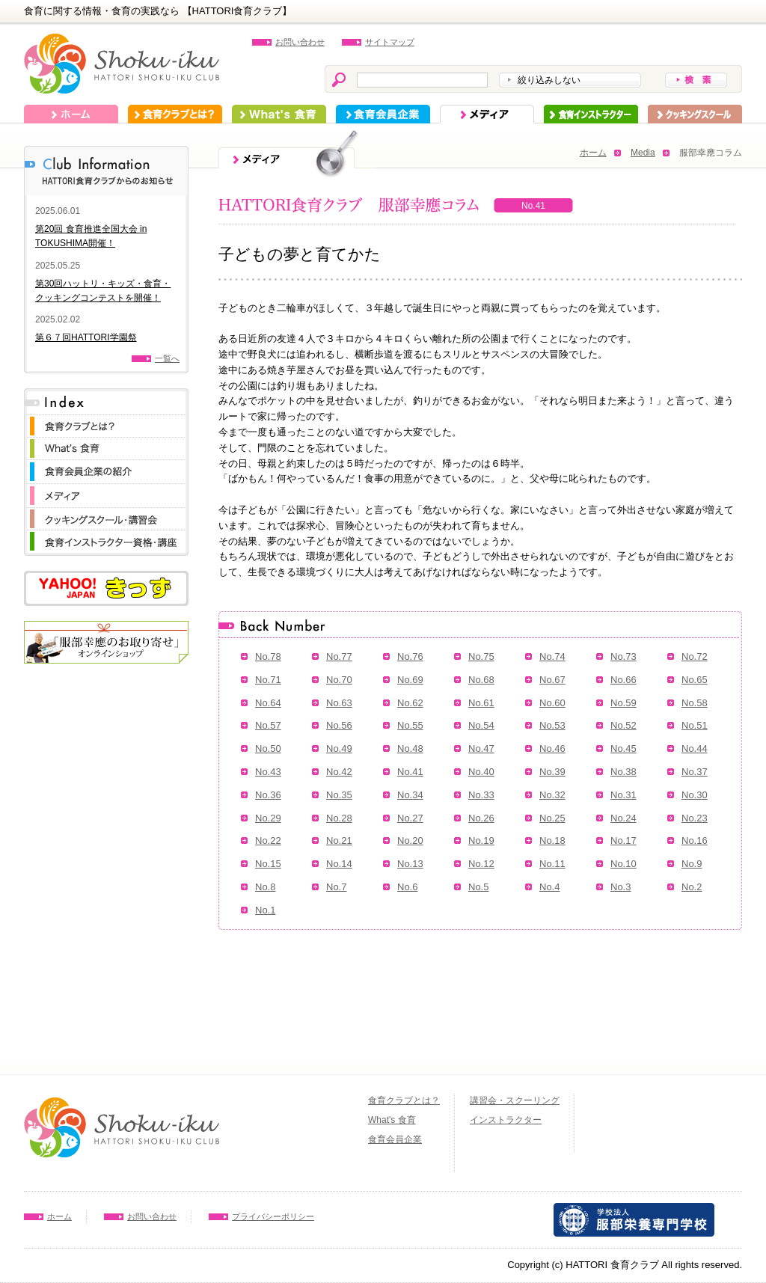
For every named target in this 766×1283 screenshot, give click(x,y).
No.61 (481, 702)
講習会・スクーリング (515, 1100)
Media (643, 152)
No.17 (623, 840)
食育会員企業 (383, 114)
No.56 (339, 725)
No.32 (552, 794)
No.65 (694, 679)
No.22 (268, 840)
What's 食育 (279, 114)
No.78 (268, 656)
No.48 (410, 748)
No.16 (694, 840)
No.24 (623, 818)
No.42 (339, 771)
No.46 (552, 748)
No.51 (694, 725)
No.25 (552, 818)
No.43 (268, 771)
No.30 (694, 794)
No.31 (623, 794)
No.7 (336, 886)
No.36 (268, 794)
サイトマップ (389, 41)
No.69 (410, 679)
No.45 (623, 748)
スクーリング (695, 114)
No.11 (552, 863)
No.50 (268, 748)
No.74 (552, 656)
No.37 (694, 771)
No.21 (339, 840)
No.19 (481, 840)
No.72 (694, 656)
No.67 (552, 679)
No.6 (407, 886)
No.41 (410, 771)
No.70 (339, 679)
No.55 (410, 725)
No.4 (549, 886)
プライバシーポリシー (273, 1216)
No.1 (265, 910)
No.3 (620, 886)
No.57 (268, 725)
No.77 (339, 656)
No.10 (623, 863)
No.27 (410, 818)
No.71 (268, 679)
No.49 (339, 748)
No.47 (481, 748)
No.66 (623, 679)
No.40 (481, 771)
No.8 (265, 886)
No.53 (552, 725)
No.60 (552, 702)
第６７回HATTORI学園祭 (86, 337)
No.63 (339, 702)
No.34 (410, 794)
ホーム (71, 114)
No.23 (694, 818)
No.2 (691, 886)
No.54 (481, 725)
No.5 (478, 886)
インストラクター (591, 114)
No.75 (481, 656)
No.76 (410, 656)
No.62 (410, 702)
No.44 (694, 748)
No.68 (481, 679)
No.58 (694, 702)
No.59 (623, 702)
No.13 (410, 863)
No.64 (268, 702)
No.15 (268, 863)
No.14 (339, 863)
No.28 (339, 818)
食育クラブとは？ (175, 114)
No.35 (339, 794)
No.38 (623, 771)
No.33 (481, 794)
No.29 (268, 818)
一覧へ (167, 358)
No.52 (623, 725)
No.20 (410, 840)
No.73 (623, 656)
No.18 (552, 840)
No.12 (481, 863)
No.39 (552, 771)
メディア (487, 114)
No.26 (481, 818)
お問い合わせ (300, 41)
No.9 (691, 863)
